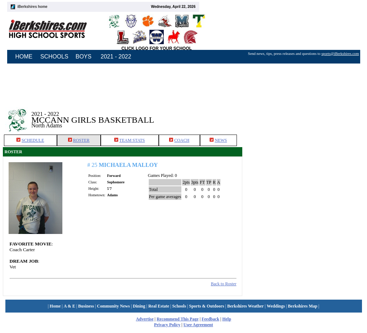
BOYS (83, 56)
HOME (24, 56)
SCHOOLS (54, 56)
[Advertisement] (303, 114)
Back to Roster (223, 283)
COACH (181, 140)
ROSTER (81, 140)
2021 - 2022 (116, 56)
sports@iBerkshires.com (340, 54)
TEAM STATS (132, 140)
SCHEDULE (33, 140)
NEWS (221, 140)
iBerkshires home (33, 7)
